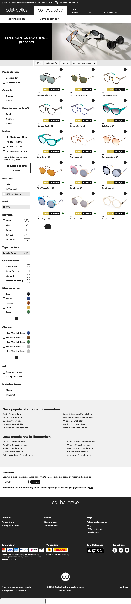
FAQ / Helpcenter (95, 529)
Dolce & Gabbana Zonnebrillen (77, 414)
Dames (8, 96)
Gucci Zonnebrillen (12, 421)
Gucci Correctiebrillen (13, 452)
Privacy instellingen (11, 525)
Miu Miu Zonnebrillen (13, 417)
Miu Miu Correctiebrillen (14, 441)
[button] (16, 10)
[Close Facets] (16, 63)
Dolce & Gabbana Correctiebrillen (18, 455)
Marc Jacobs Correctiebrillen (80, 448)
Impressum (20, 590)
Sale (6, 184)
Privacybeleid (8, 590)
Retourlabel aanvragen (97, 522)
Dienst (47, 517)
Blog (89, 525)
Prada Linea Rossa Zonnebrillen (78, 417)
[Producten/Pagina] (84, 63)
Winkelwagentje (110, 12)
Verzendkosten (51, 525)
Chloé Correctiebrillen (77, 452)
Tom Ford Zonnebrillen (13, 424)
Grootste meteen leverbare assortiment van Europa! (30, 2)
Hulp (89, 517)
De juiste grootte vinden (17, 168)
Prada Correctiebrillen (13, 448)
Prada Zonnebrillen (12, 414)
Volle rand (16, 253)
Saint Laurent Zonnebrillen (15, 428)
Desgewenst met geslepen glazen (12, 374)
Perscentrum (8, 522)
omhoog (124, 587)
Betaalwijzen (50, 522)
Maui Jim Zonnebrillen (74, 424)
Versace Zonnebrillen (73, 421)
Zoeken (75, 12)
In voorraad (10, 189)
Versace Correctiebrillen (78, 445)
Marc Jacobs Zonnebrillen (75, 428)
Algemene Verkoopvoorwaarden (17, 587)
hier (91, 487)
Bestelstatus (93, 532)
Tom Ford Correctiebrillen (15, 445)
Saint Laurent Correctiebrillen (81, 441)
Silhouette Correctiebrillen (79, 455)
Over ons (6, 517)
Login (90, 12)
